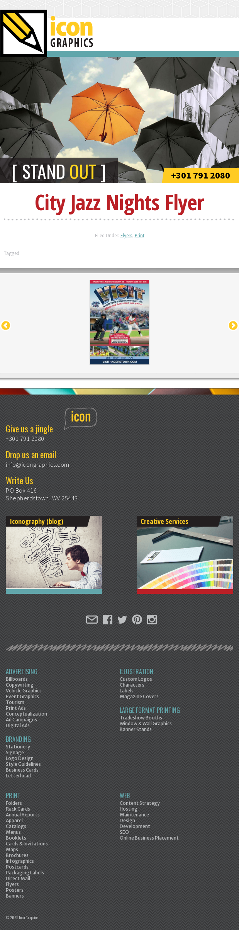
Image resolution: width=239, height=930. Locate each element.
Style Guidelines (23, 764)
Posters (15, 890)
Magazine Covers (139, 696)
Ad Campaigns (21, 720)
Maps (12, 849)
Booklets (16, 838)
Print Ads (16, 708)
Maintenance (134, 815)
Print (139, 235)
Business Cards (22, 770)
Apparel (14, 820)
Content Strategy (140, 803)
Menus (13, 832)
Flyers (126, 235)
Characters (132, 685)
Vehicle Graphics (24, 691)
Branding (18, 739)
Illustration (136, 671)
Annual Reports (23, 815)
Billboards (17, 679)
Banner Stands (136, 729)
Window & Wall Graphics (146, 723)
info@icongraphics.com (37, 464)
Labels (127, 691)
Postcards (17, 867)
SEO (124, 832)
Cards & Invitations (27, 844)
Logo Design (20, 758)
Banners (15, 896)
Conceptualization (26, 714)
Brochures (17, 855)
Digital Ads (18, 725)
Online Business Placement (149, 838)
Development (135, 826)
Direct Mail (18, 878)
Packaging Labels (25, 873)
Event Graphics (22, 696)
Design (127, 820)
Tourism (15, 702)
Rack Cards (18, 809)
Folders (14, 803)
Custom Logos (136, 679)
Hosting (128, 809)
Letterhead (18, 776)
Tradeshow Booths (141, 718)
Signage (15, 752)
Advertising (21, 671)
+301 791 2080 (200, 175)
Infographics (20, 861)
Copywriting (20, 685)
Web (125, 795)
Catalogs (16, 826)
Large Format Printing (150, 710)
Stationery (18, 747)
